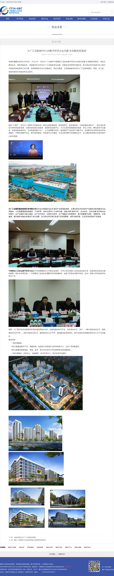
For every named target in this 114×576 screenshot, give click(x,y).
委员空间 (57, 19)
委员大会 (44, 19)
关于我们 (52, 554)
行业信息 (94, 19)
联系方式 (62, 554)
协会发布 (32, 19)
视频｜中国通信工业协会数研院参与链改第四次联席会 (30, 540)
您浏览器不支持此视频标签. (26, 149)
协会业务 (69, 19)
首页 (7, 19)
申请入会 (106, 19)
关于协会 (20, 19)
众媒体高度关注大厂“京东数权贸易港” (25, 537)
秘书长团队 (81, 19)
